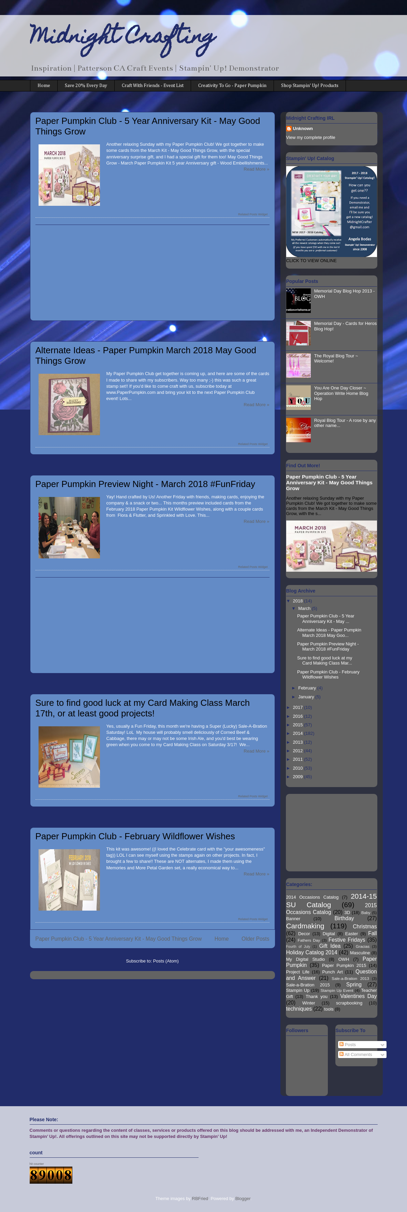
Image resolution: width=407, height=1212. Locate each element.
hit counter (37, 1164)
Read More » (256, 169)
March (305, 608)
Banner (293, 918)
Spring (354, 984)
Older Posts (255, 939)
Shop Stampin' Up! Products (309, 85)
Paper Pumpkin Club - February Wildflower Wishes (135, 836)
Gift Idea (330, 946)
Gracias (362, 946)
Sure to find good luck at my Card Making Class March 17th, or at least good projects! (142, 708)
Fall (372, 933)
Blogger (242, 1198)
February (307, 687)
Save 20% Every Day (86, 85)
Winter (308, 1003)
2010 (298, 768)
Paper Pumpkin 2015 (344, 965)
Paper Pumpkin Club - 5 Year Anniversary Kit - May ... (325, 618)
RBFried (200, 1198)
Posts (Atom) (166, 961)
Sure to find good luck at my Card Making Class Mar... (324, 660)
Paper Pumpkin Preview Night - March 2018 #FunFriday (145, 484)
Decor (304, 933)
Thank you (317, 996)
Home (44, 85)
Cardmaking (305, 926)
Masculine (360, 952)
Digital (329, 933)
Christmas (365, 926)
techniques (299, 1009)
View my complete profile (310, 137)
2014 (298, 733)
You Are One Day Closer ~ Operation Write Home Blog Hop (341, 393)
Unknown (303, 128)
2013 (298, 742)
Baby (365, 912)
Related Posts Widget (253, 214)
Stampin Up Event (337, 990)
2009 (298, 776)
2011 (298, 759)
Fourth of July (298, 947)
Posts (347, 1044)
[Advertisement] (152, 272)
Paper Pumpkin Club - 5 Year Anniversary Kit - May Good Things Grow (118, 939)
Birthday (344, 918)
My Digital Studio (305, 959)
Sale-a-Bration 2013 (350, 978)
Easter (351, 933)
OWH (343, 959)
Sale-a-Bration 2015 (308, 984)
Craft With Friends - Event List (153, 85)
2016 (298, 716)
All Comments (355, 1054)
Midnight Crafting (122, 38)
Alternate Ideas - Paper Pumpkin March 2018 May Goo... (329, 632)
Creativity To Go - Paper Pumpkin (232, 85)
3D (347, 912)
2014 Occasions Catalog (312, 897)
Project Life (298, 971)
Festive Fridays (347, 940)
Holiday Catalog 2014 (311, 952)
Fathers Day (309, 940)
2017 (298, 707)
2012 (298, 750)
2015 (298, 724)
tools (328, 1009)
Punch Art (332, 971)
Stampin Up (298, 990)
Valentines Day (358, 996)
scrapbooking (349, 1003)
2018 (298, 600)
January (306, 696)
